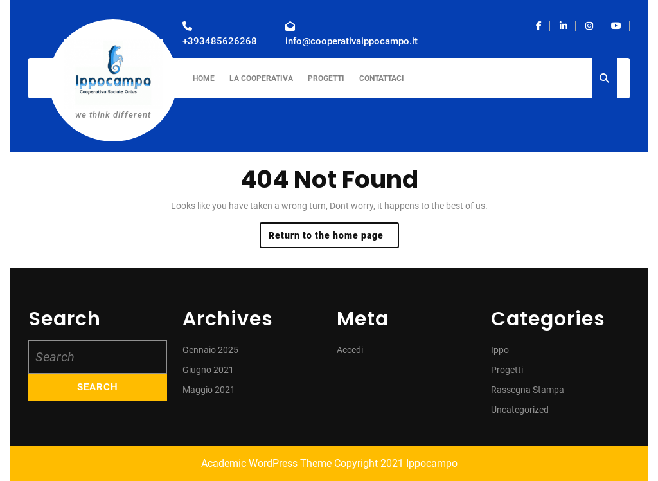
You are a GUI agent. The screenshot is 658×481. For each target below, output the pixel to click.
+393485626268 (219, 41)
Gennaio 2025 (210, 350)
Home (204, 78)
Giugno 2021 (208, 370)
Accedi (350, 350)
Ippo (500, 350)
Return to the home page (334, 238)
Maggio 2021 (208, 390)
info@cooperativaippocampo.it (351, 41)
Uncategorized (520, 409)
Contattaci (381, 78)
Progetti (326, 78)
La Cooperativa (261, 78)
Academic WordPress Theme (266, 463)
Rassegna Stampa (527, 390)
